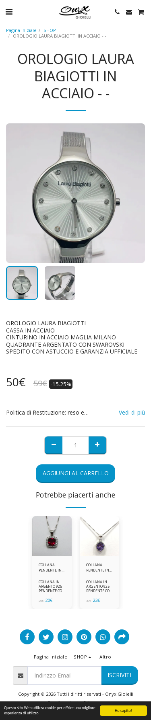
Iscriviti (119, 675)
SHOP (49, 30)
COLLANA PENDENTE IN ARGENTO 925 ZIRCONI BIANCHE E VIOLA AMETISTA (98, 567)
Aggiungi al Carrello (76, 473)
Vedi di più (132, 412)
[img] (52, 536)
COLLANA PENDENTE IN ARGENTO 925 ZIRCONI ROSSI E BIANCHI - (52, 567)
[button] (9, 11)
